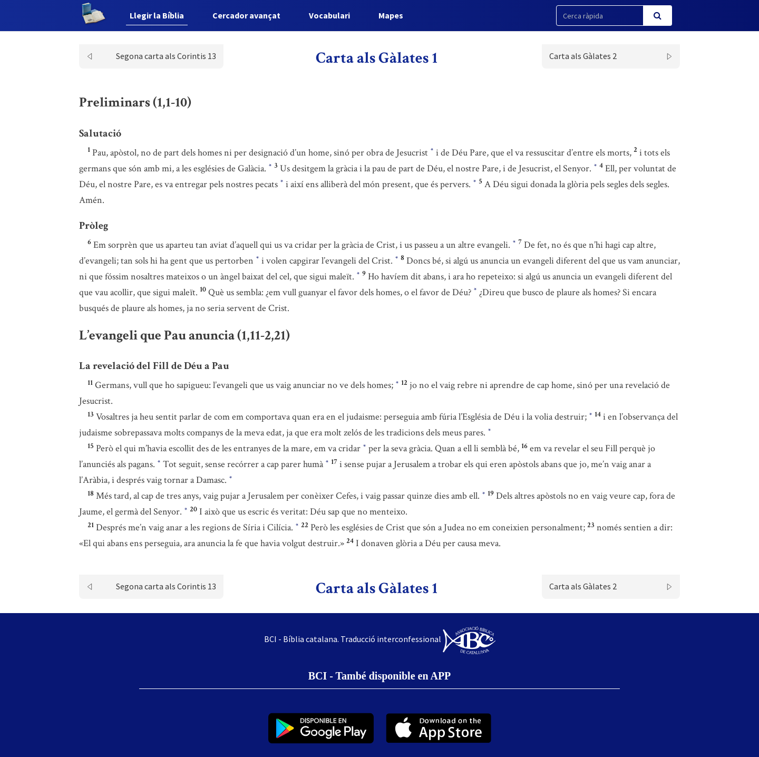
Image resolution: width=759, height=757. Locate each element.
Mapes (390, 15)
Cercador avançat (246, 15)
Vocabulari (329, 15)
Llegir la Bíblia (157, 15)
